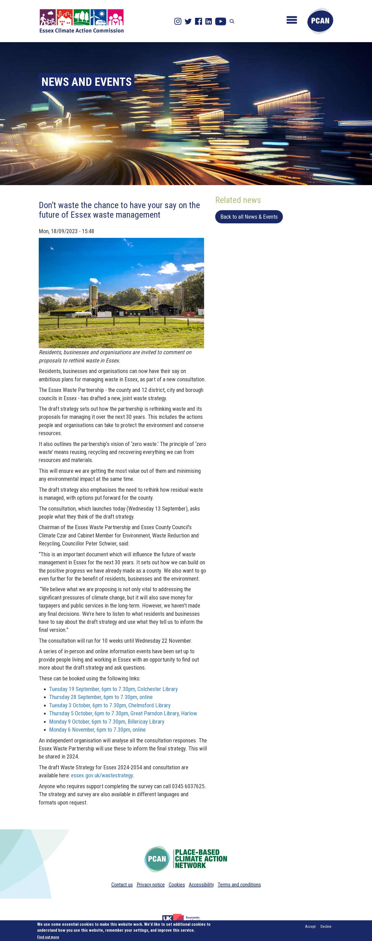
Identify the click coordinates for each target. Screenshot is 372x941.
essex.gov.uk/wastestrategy (102, 775)
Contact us (122, 885)
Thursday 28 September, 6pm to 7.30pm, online (101, 697)
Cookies (177, 885)
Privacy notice (151, 885)
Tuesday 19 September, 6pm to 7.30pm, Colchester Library (113, 689)
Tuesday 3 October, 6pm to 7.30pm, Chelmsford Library (110, 705)
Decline (326, 926)
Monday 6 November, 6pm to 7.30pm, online (97, 729)
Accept (310, 926)
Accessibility (201, 885)
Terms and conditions (239, 885)
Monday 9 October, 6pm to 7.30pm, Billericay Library (106, 721)
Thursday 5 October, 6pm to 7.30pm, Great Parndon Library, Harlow (123, 713)
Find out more (48, 937)
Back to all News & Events (249, 217)
